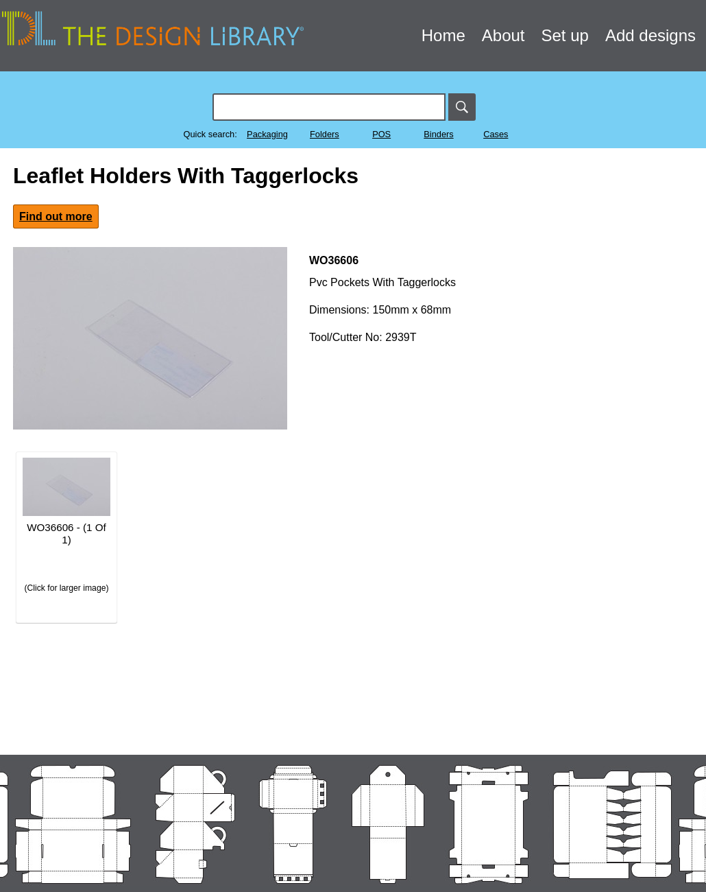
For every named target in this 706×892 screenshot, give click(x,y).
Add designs (650, 35)
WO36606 (333, 260)
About (503, 35)
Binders (438, 134)
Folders (324, 134)
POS (381, 134)
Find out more (56, 216)
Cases (495, 134)
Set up (565, 35)
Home (443, 35)
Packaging (267, 134)
